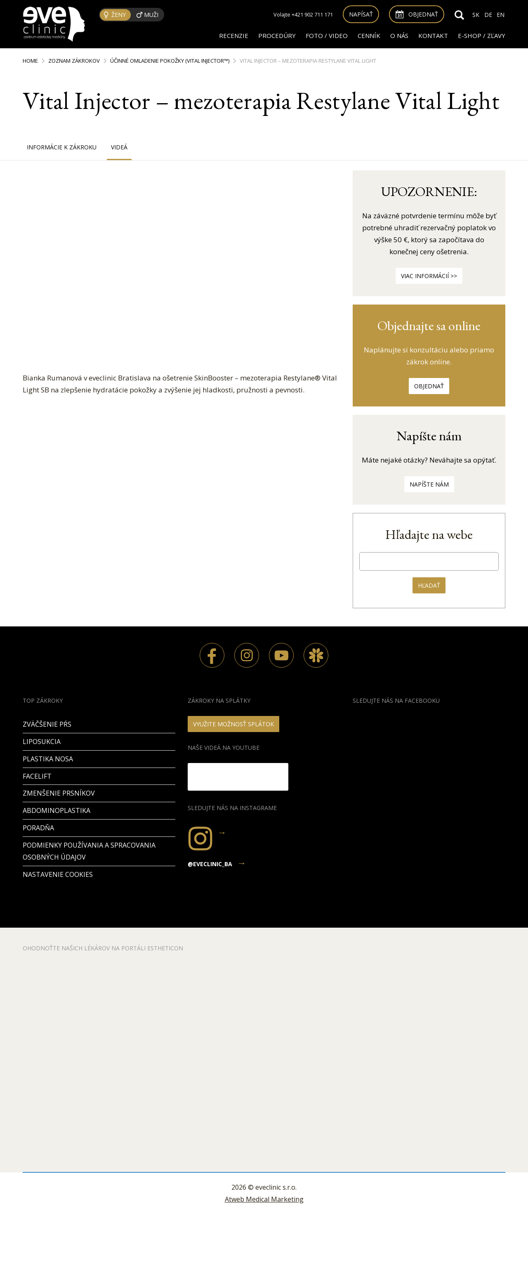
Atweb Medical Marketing (264, 1199)
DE (488, 15)
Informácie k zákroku (62, 147)
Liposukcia (42, 741)
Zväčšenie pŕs (47, 724)
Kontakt (433, 35)
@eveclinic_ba (210, 864)
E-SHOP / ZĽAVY (481, 35)
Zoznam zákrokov (74, 60)
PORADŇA (38, 827)
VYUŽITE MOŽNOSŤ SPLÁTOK (233, 724)
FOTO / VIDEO (327, 35)
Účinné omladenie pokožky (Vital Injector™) (169, 60)
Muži (151, 15)
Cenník (369, 35)
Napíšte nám (429, 484)
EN (500, 15)
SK (475, 15)
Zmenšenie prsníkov (59, 793)
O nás (399, 35)
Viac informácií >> (429, 276)
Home (30, 60)
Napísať (361, 14)
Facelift (37, 776)
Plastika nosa (48, 758)
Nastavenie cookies (58, 874)
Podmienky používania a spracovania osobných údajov (89, 851)
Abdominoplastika (56, 810)
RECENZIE (233, 35)
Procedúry (277, 35)
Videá (119, 147)
